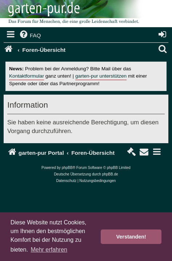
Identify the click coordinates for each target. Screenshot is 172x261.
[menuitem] (30, 35)
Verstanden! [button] (131, 237)
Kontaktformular (26, 76)
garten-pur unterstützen (101, 76)
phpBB (67, 168)
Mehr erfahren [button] (49, 249)
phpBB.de (110, 174)
